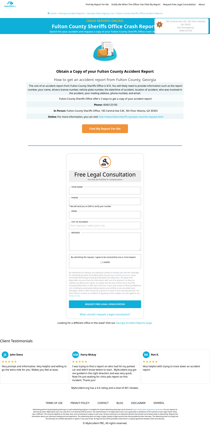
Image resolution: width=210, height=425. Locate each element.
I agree (106, 262)
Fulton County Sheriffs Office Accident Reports (139, 13)
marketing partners (122, 275)
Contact (102, 403)
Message (75, 233)
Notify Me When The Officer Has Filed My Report (135, 4)
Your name (77, 187)
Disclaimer (138, 403)
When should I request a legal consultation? (105, 314)
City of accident (79, 222)
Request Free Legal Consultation (179, 4)
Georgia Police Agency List (100, 13)
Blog (120, 403)
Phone (74, 198)
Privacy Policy (80, 403)
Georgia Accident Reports (72, 13)
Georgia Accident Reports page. (134, 323)
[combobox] (105, 225)
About (202, 4)
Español (159, 403)
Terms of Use (74, 296)
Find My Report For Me (97, 4)
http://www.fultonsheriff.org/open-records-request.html (131, 116)
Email (74, 211)
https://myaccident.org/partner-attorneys (148, 409)
